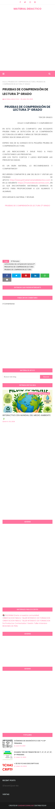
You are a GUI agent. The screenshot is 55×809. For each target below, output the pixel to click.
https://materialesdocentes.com (33, 182)
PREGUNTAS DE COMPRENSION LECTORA (18, 267)
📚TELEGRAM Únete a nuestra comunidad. (21, 615)
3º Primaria (15, 261)
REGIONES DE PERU (10, 626)
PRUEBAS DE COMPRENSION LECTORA (21, 82)
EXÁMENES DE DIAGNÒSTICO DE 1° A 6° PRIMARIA (30, 742)
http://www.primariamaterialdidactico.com (30, 180)
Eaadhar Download (26, 805)
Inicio (5, 82)
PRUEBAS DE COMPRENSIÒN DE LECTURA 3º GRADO (27, 205)
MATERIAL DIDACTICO (27, 9)
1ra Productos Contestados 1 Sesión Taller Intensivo (25, 623)
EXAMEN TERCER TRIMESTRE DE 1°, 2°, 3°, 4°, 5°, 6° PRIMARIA (33, 753)
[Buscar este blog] (21, 377)
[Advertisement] (27, 40)
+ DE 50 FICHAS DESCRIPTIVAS (26, 763)
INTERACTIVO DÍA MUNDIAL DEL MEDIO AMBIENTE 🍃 (27, 417)
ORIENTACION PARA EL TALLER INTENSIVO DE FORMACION (26, 618)
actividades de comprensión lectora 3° (19, 264)
